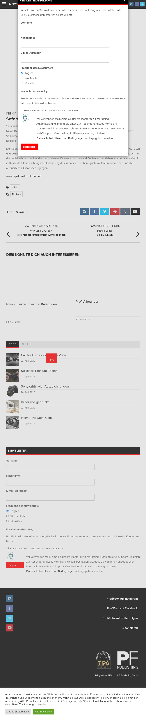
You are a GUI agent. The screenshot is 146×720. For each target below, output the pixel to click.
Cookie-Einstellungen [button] (18, 711)
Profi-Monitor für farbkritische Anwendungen (41, 233)
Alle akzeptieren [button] (43, 711)
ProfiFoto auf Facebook (122, 608)
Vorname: (12, 461)
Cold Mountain (105, 233)
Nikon (15, 187)
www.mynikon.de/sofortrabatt (23, 176)
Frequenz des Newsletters (22, 506)
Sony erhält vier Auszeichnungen (45, 386)
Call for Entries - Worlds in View (43, 355)
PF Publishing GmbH (128, 662)
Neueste (27, 344)
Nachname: (13, 476)
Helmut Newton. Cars (36, 417)
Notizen (16, 194)
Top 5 (13, 344)
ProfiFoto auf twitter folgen (120, 618)
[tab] (12, 344)
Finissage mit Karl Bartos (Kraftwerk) (49, 4)
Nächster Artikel (105, 225)
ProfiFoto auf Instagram (122, 598)
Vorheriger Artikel (41, 225)
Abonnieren (130, 628)
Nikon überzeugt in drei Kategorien (31, 304)
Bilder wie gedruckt (35, 402)
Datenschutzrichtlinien (39, 571)
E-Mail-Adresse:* (16, 491)
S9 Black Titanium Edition (39, 370)
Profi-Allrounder (87, 301)
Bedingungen (66, 571)
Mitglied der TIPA (104, 662)
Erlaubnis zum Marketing (19, 529)
